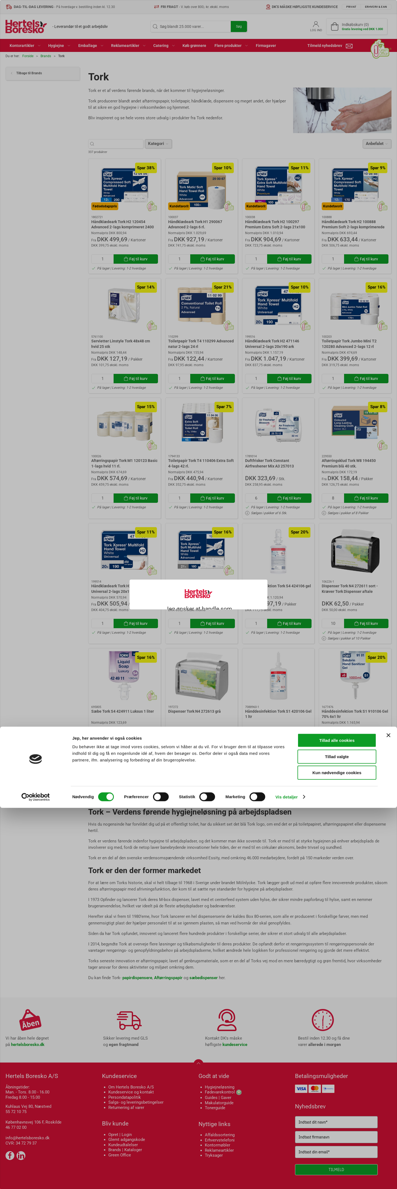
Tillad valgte (337, 1137)
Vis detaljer (286, 1178)
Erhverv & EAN (210, 609)
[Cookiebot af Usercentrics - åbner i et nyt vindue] (36, 1178)
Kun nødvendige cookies (336, 1153)
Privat (178, 609)
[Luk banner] (388, 1116)
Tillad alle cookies (337, 1121)
